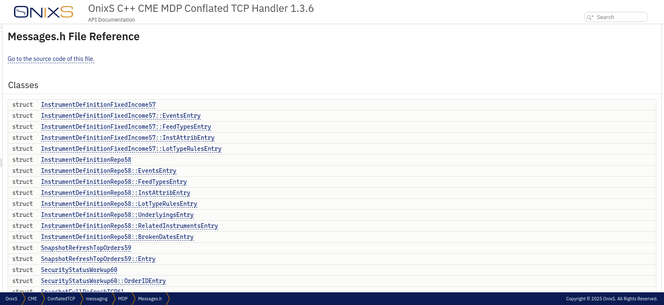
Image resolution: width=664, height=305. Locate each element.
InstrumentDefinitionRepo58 (192, 159)
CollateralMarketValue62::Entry (612, 224)
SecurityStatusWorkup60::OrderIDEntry (209, 280)
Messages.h (150, 299)
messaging (97, 299)
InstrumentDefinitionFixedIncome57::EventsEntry (227, 115)
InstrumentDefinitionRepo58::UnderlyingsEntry (223, 214)
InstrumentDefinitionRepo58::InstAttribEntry (221, 192)
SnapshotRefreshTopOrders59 (192, 247)
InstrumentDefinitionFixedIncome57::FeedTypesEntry (232, 126)
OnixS (11, 299)
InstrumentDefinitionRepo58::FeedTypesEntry (220, 181)
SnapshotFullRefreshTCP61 (609, 196)
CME (32, 299)
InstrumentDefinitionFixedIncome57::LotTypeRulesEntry (237, 148)
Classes (579, 28)
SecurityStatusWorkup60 (185, 269)
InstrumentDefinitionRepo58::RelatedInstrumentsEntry (235, 225)
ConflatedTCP (61, 299)
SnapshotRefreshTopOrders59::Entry (204, 258)
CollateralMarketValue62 (604, 215)
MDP (122, 299)
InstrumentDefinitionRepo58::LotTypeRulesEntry (225, 203)
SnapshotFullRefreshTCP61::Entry (615, 205)
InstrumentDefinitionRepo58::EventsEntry (214, 170)
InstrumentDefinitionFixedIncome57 (204, 104)
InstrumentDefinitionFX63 (606, 233)
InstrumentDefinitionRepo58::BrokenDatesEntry (223, 236)
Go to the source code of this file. (156, 59)
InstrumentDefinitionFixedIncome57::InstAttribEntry (234, 137)
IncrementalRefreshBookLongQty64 (617, 289)
